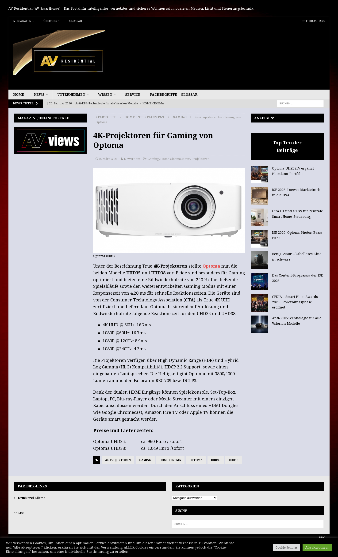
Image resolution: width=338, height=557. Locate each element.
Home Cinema (170, 159)
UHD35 (215, 460)
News (39, 94)
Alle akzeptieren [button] (317, 547)
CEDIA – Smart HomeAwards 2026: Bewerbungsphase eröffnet (295, 302)
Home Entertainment (144, 117)
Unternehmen (71, 94)
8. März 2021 (108, 159)
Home (18, 94)
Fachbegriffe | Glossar (173, 94)
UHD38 (233, 460)
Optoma (212, 266)
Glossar (75, 21)
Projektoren (200, 159)
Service (132, 94)
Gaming (153, 159)
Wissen (105, 94)
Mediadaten (22, 21)
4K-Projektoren (118, 460)
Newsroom (132, 159)
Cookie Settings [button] (286, 547)
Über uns (50, 21)
